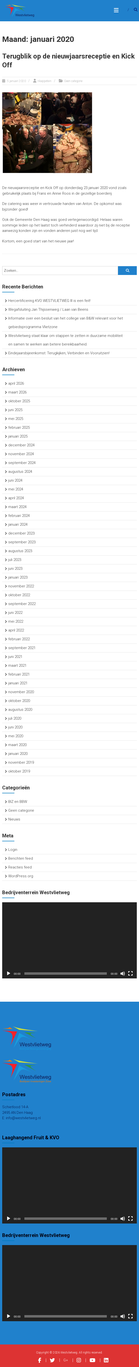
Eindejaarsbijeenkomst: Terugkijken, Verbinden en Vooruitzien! (58, 353)
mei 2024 (15, 489)
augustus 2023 (20, 551)
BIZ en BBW (17, 801)
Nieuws (14, 819)
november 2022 (21, 586)
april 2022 (16, 630)
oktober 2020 (19, 701)
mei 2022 (15, 621)
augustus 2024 (20, 471)
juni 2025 (15, 410)
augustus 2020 (20, 709)
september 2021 (22, 648)
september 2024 (22, 463)
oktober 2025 (19, 401)
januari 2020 (18, 753)
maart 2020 (17, 745)
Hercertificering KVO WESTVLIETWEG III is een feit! (49, 300)
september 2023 (22, 542)
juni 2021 (15, 656)
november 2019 (21, 762)
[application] (69, 940)
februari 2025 (19, 427)
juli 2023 (14, 560)
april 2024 (16, 498)
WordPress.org (20, 876)
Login (12, 849)
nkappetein (44, 81)
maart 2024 (17, 507)
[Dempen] (122, 973)
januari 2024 (18, 524)
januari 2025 (18, 436)
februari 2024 (19, 515)
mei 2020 (15, 736)
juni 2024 (15, 480)
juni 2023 (15, 568)
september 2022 (22, 604)
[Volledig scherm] (130, 973)
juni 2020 (15, 727)
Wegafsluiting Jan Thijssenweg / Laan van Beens (48, 309)
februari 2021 (19, 674)
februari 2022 (19, 639)
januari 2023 (18, 577)
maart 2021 (17, 665)
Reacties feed (20, 867)
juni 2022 (15, 612)
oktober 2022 (19, 595)
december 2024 (21, 445)
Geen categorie (73, 81)
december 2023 (21, 533)
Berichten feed (20, 858)
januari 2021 (18, 683)
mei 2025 (15, 418)
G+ (65, 1360)
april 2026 (16, 383)
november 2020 (21, 692)
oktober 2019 (19, 771)
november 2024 (21, 454)
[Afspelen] (8, 973)
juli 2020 (14, 718)
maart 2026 (17, 392)
